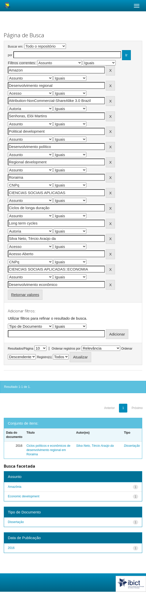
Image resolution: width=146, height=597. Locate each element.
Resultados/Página (20, 348)
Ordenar (126, 348)
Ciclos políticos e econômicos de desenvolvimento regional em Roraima (48, 450)
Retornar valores (25, 294)
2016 (11, 548)
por (10, 55)
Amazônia (14, 487)
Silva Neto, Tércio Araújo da (95, 445)
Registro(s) (44, 357)
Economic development (23, 496)
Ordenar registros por (66, 348)
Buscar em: (15, 46)
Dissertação (132, 445)
